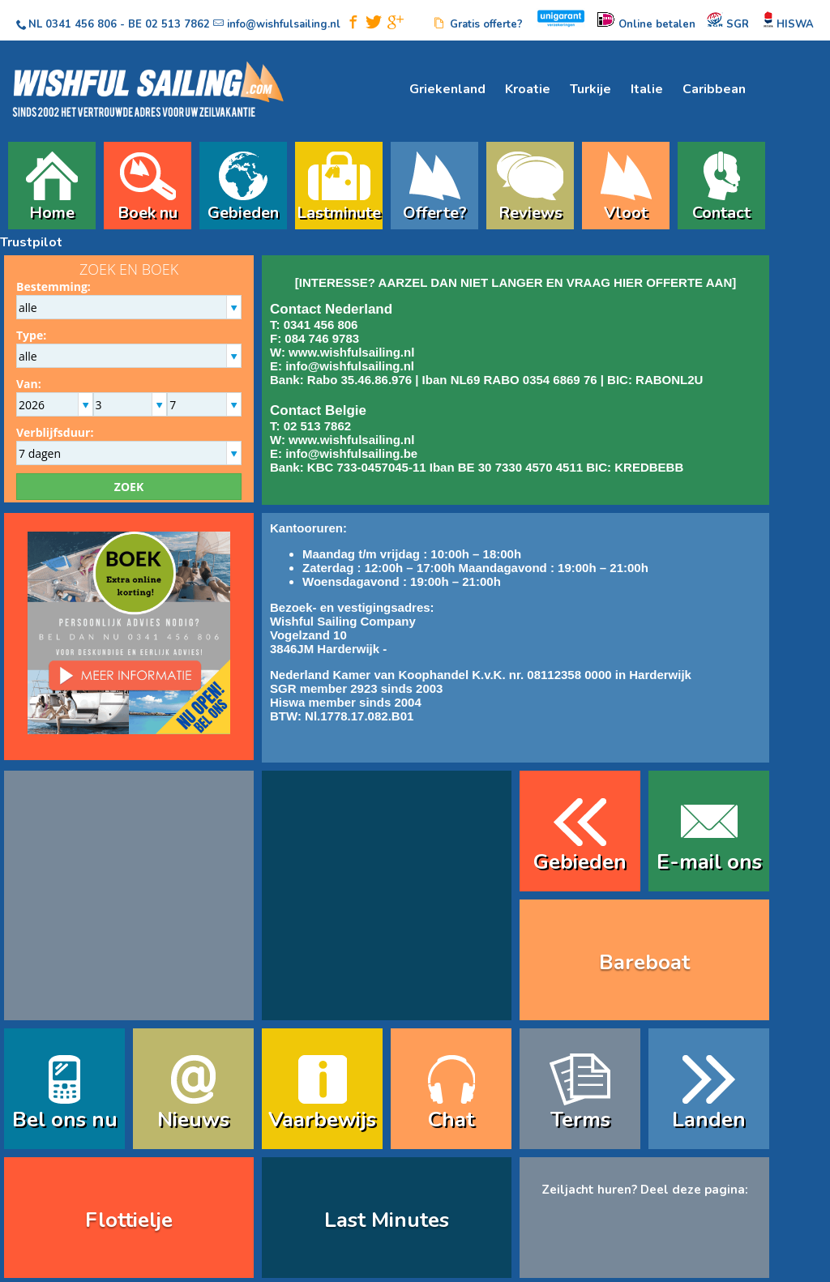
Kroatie (527, 89)
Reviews (530, 211)
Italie (647, 89)
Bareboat (644, 962)
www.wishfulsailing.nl (351, 352)
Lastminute (339, 211)
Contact (721, 211)
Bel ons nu (65, 1119)
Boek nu (148, 211)
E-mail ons (709, 862)
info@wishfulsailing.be (351, 453)
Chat (451, 1119)
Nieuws (193, 1119)
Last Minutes (386, 1220)
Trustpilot (31, 242)
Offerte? (435, 211)
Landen (709, 1119)
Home (52, 211)
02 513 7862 (177, 24)
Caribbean (714, 89)
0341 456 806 (81, 24)
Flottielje (129, 1220)
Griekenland (447, 89)
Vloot (626, 211)
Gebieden (243, 211)
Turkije (590, 89)
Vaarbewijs (322, 1119)
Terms (580, 1119)
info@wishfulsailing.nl (349, 366)
